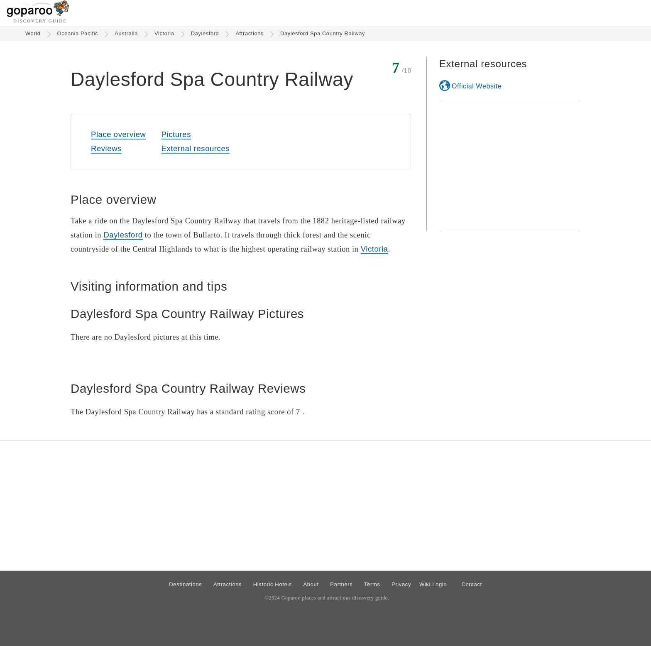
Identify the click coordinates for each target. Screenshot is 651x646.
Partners (341, 584)
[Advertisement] (509, 166)
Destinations (185, 584)
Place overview (118, 134)
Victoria (164, 33)
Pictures (176, 134)
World (33, 33)
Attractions (249, 33)
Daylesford (205, 33)
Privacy (401, 584)
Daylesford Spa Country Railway (322, 33)
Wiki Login (433, 584)
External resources (196, 148)
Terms (372, 584)
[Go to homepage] (38, 14)
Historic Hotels (272, 584)
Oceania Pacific (77, 33)
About (311, 584)
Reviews (106, 148)
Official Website (477, 86)
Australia (126, 33)
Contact (471, 584)
